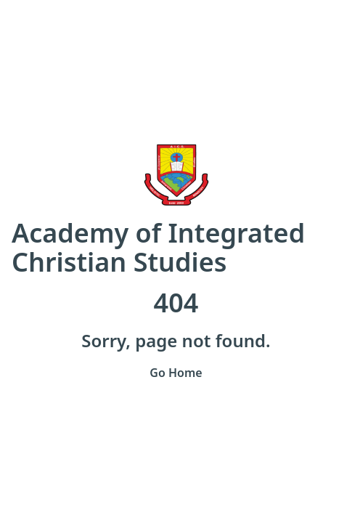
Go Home (176, 373)
